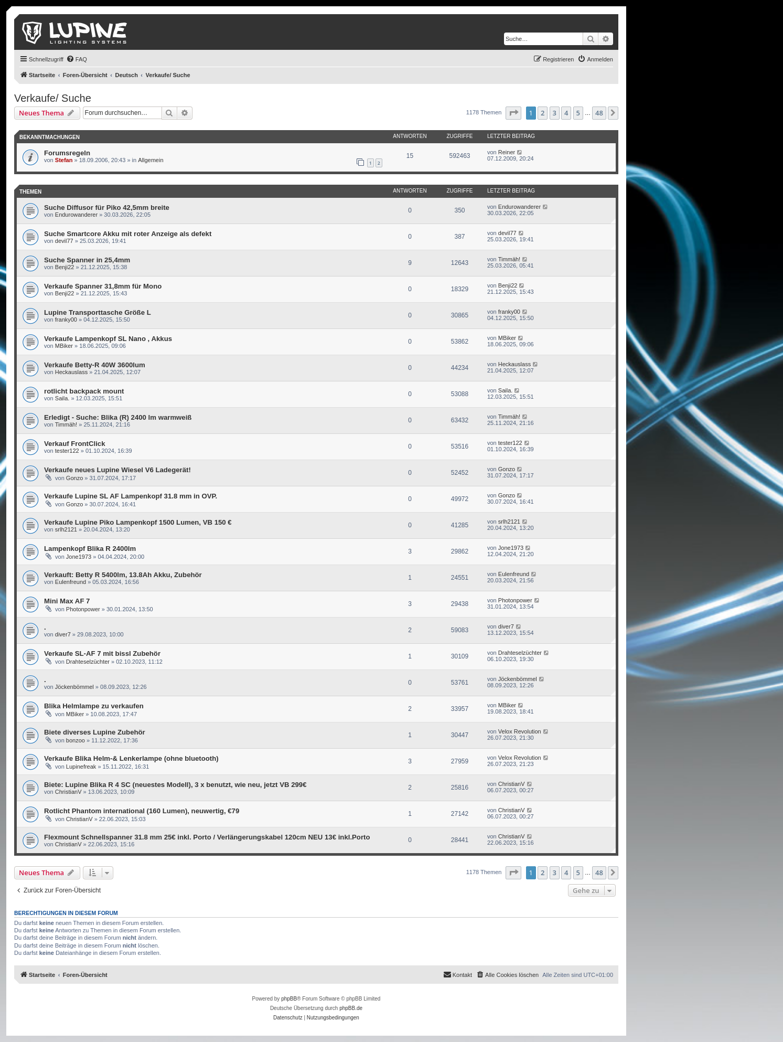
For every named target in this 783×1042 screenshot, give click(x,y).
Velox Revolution (519, 731)
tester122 (67, 451)
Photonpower (83, 609)
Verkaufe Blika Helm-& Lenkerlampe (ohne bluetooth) (131, 758)
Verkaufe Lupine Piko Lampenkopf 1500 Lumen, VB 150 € (138, 522)
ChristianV (68, 792)
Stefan (64, 160)
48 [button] (599, 113)
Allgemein (150, 160)
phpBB (289, 999)
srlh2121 (66, 529)
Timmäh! (509, 259)
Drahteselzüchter (88, 661)
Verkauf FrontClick (74, 444)
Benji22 (64, 267)
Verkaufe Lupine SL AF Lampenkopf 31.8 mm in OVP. (130, 496)
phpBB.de (350, 1008)
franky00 (66, 319)
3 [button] (554, 113)
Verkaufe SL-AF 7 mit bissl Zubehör (102, 653)
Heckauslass (71, 372)
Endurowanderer (76, 214)
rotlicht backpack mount (84, 391)
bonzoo (75, 740)
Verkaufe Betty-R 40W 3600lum (94, 365)
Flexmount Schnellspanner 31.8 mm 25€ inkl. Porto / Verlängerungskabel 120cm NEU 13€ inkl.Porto (207, 837)
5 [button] (578, 113)
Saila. (62, 398)
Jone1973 (78, 557)
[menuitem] (76, 59)
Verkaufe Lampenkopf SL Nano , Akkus (108, 339)
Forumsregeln (67, 153)
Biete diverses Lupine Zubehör (94, 732)
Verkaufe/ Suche (52, 98)
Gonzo (74, 478)
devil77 (64, 241)
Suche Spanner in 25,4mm (87, 260)
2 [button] (542, 113)
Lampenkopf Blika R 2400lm (90, 548)
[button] (513, 113)
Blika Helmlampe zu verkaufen (94, 706)
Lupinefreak (81, 766)
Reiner (506, 152)
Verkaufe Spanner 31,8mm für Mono (103, 286)
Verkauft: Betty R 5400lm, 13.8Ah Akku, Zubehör (123, 575)
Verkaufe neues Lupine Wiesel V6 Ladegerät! (117, 470)
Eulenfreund (70, 582)
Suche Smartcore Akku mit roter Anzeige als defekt (127, 234)
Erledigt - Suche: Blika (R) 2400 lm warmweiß (117, 417)
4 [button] (566, 113)
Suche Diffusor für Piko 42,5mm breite (106, 207)
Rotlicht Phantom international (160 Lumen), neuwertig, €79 (141, 811)
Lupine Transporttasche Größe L (97, 312)
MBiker (64, 346)
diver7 (63, 634)
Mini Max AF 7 (67, 601)
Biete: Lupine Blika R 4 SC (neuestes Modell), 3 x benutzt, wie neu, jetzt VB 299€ (175, 785)
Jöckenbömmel (74, 687)
